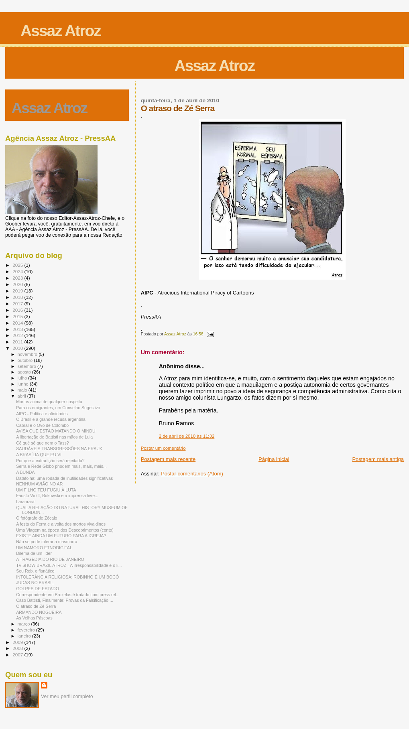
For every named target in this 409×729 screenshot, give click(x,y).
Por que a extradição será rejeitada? (50, 460)
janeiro (25, 636)
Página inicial (273, 459)
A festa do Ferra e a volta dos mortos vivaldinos (61, 524)
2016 (18, 310)
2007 (18, 654)
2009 (18, 642)
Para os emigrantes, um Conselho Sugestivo (58, 407)
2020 (18, 284)
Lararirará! (26, 501)
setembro (27, 366)
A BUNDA (25, 472)
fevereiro (27, 629)
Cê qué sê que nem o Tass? (42, 443)
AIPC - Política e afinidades (42, 413)
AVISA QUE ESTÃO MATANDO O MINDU (55, 430)
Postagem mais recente (168, 459)
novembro (28, 354)
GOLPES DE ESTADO (37, 588)
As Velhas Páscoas (34, 617)
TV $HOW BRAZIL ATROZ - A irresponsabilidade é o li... (69, 565)
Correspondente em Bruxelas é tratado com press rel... (68, 594)
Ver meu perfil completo (67, 696)
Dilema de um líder (34, 553)
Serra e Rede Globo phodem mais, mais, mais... (61, 466)
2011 (18, 341)
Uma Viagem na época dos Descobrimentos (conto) (65, 530)
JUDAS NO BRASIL (35, 582)
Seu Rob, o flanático (35, 571)
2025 (18, 265)
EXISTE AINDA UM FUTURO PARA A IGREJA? (61, 535)
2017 (18, 303)
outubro (26, 360)
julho (23, 378)
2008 (18, 648)
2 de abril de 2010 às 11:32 (187, 436)
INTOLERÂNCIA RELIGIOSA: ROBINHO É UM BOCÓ (67, 577)
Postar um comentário (163, 448)
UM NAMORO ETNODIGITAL (44, 547)
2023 (18, 277)
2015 (18, 316)
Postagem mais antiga (378, 459)
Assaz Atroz (60, 30)
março (24, 623)
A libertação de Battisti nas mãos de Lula (54, 437)
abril (22, 396)
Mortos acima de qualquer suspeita (49, 401)
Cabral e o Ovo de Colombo (42, 425)
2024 (18, 271)
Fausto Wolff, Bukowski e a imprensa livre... (57, 495)
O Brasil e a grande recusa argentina (50, 419)
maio (23, 390)
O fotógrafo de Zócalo (36, 518)
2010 (18, 348)
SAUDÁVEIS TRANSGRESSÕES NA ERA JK (59, 448)
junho (24, 384)
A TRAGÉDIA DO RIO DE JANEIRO (50, 559)
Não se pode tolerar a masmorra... (48, 541)
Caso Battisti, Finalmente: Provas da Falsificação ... (64, 600)
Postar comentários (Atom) (192, 474)
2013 (18, 329)
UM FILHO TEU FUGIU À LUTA (46, 489)
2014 (18, 322)
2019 (18, 290)
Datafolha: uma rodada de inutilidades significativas (64, 478)
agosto (25, 372)
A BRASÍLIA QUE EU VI (38, 454)
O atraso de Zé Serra (36, 606)
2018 (18, 297)
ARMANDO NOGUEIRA (38, 612)
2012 (18, 335)
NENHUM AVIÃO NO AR (39, 483)
